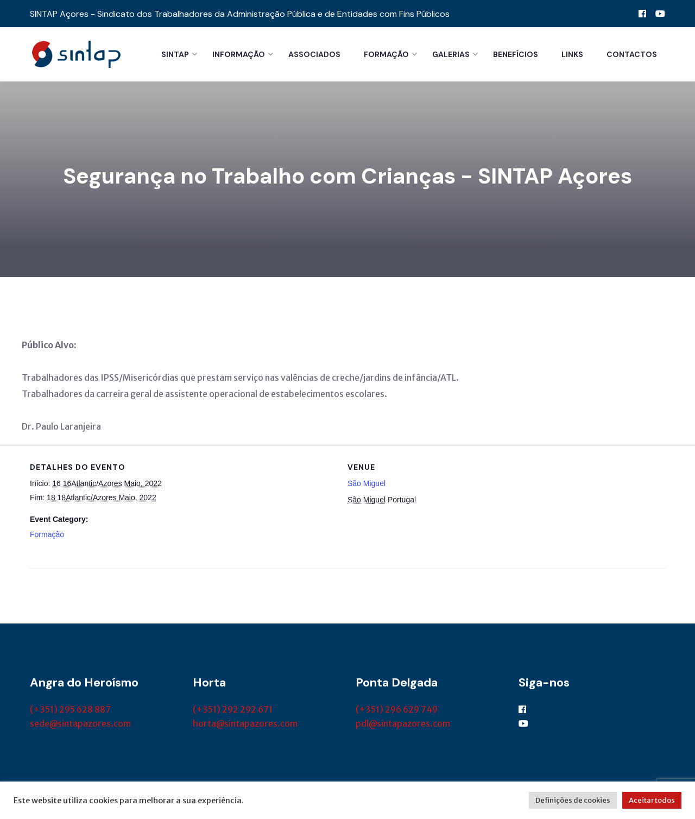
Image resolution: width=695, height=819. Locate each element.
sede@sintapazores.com (80, 723)
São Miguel (367, 483)
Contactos (631, 54)
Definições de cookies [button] (572, 800)
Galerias (451, 54)
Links (572, 54)
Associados (314, 54)
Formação (386, 54)
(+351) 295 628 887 (70, 709)
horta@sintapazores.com (245, 723)
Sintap (175, 54)
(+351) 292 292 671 (233, 709)
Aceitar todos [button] (652, 800)
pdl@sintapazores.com (403, 723)
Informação (238, 54)
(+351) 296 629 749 (397, 709)
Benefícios (515, 54)
